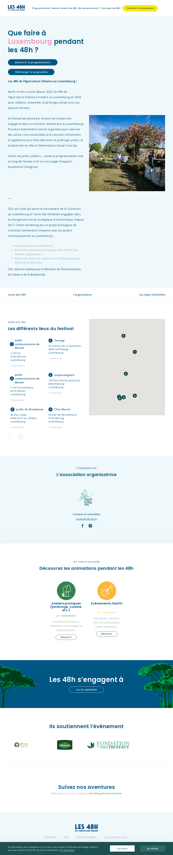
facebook (14, 167)
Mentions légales (87, 837)
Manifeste (51, 837)
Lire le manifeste (86, 689)
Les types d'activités (152, 294)
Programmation (41, 8)
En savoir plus (67, 850)
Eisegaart (65, 161)
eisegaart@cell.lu (86, 519)
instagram (31, 167)
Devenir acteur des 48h (64, 8)
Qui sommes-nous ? (89, 8)
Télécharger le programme (31, 72)
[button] (20, 437)
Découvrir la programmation (33, 62)
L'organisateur (82, 294)
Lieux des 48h (17, 294)
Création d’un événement (140, 8)
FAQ (66, 837)
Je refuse (152, 848)
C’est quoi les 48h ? (111, 8)
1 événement (55, 358)
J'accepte (122, 848)
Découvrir (66, 637)
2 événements (17, 365)
